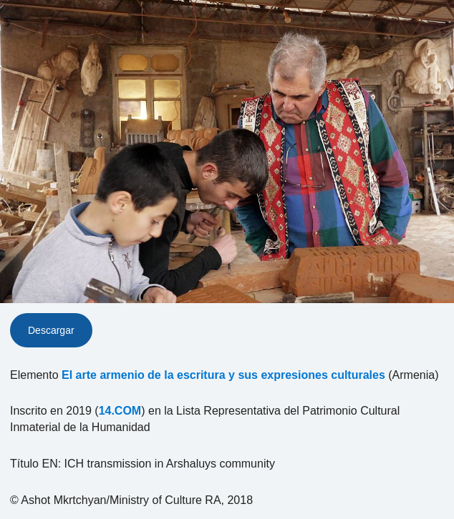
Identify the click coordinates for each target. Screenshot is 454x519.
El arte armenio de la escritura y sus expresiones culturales (223, 375)
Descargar (51, 330)
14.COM (120, 411)
